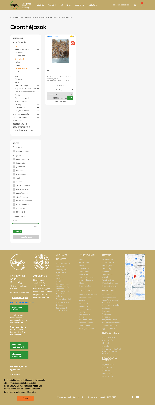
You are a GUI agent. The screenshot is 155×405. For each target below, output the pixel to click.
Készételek (19, 52)
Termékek (27, 17)
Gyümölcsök (53, 17)
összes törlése (25, 237)
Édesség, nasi (20, 56)
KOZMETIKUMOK (20, 124)
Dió (19, 71)
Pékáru (17, 95)
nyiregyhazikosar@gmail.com (22, 302)
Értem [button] (25, 398)
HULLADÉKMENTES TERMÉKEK (25, 130)
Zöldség (18, 104)
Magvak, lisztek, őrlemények (26, 88)
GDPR (109, 397)
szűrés (17, 231)
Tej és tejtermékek (22, 98)
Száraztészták (20, 107)
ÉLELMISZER (40, 17)
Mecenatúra (79, 5)
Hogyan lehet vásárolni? (17, 308)
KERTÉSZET (17, 121)
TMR (61, 5)
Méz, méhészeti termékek (25, 92)
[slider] (12, 223)
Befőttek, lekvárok (22, 49)
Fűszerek (18, 79)
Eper (18, 65)
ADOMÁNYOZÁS (19, 42)
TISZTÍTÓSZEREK (20, 117)
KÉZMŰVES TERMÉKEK (22, 127)
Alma (18, 62)
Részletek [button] (31, 392)
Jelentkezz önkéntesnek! (18, 345)
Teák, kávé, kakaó (22, 110)
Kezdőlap (15, 17)
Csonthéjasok (66, 17)
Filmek (68, 5)
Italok (17, 76)
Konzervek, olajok (22, 85)
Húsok (17, 82)
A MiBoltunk (92, 5)
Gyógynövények (21, 101)
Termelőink (52, 5)
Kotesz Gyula (53, 36)
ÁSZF (114, 397)
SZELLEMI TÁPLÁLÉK (21, 114)
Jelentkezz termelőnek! (17, 355)
